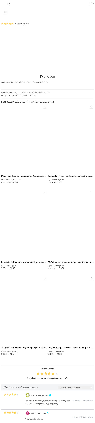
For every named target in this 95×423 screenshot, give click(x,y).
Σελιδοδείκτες (29, 95)
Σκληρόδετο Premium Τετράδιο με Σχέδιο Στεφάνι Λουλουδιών (71, 176)
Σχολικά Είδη (16, 95)
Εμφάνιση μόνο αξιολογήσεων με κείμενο (20, 387)
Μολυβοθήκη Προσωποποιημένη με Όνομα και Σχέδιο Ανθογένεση (71, 262)
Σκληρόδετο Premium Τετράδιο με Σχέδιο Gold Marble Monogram (24, 348)
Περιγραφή (47, 76)
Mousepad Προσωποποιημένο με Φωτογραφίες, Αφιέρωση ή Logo (24, 176)
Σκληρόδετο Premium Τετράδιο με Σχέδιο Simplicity (24, 262)
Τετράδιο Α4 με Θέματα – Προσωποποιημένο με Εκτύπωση (71, 348)
